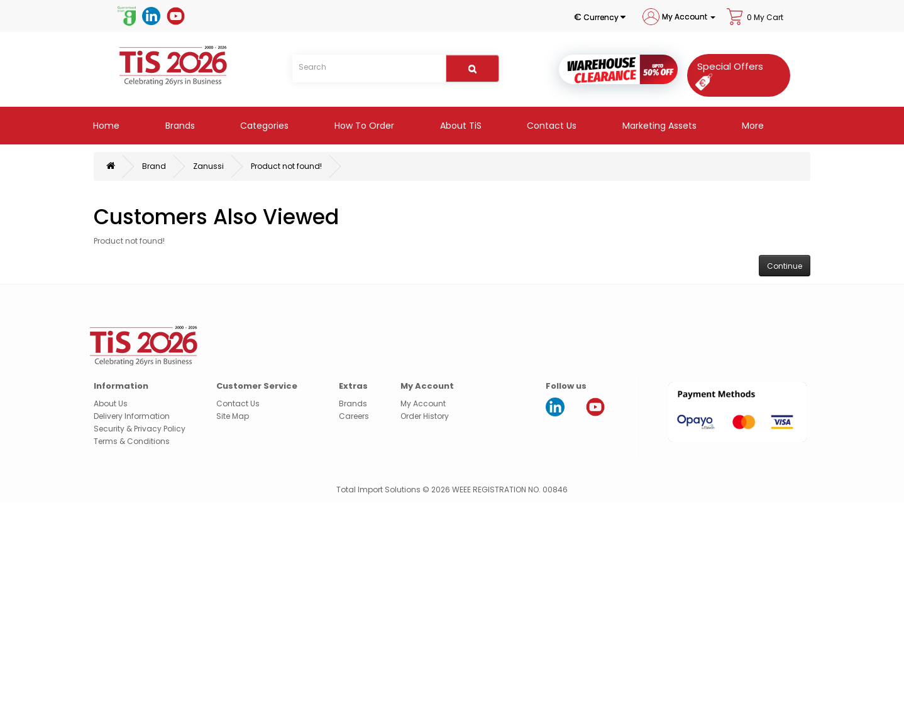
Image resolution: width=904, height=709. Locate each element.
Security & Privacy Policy (139, 428)
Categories (263, 125)
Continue (784, 266)
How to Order (363, 125)
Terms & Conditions (132, 441)
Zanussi (208, 166)
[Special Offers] (726, 74)
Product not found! (286, 166)
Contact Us (550, 125)
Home (105, 125)
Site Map (232, 416)
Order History (424, 416)
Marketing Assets (658, 125)
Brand (154, 166)
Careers (354, 416)
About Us (111, 403)
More (751, 125)
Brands (179, 125)
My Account (423, 403)
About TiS (460, 125)
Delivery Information (132, 416)
